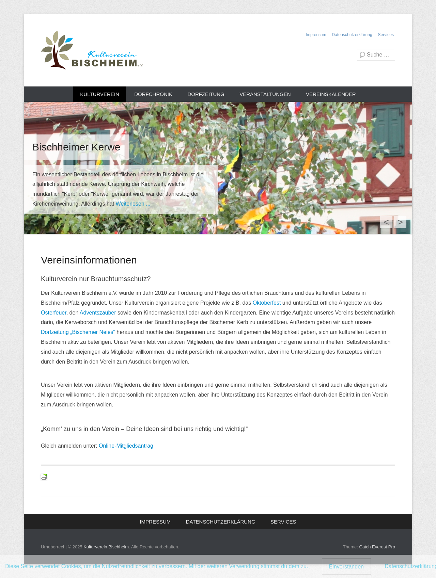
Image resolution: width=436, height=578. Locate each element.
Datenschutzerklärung (352, 34)
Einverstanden (346, 566)
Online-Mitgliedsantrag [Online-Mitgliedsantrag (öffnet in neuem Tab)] (126, 446)
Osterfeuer (53, 313)
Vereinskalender (331, 94)
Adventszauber (99, 313)
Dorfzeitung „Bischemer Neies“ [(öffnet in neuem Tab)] (78, 332)
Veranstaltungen (265, 94)
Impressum (316, 34)
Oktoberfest (267, 303)
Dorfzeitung (205, 94)
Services (386, 34)
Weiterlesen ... (133, 204)
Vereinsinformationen (89, 260)
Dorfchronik (153, 94)
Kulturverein (99, 94)
